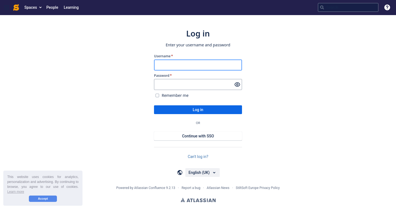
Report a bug (191, 188)
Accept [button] (43, 198)
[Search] (322, 7)
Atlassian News (218, 188)
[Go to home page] (16, 7)
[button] (6, 7)
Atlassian (198, 200)
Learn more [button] (15, 192)
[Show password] (237, 84)
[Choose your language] (202, 172)
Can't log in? (198, 156)
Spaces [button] (30, 7)
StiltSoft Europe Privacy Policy (258, 188)
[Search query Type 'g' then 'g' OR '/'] (348, 7)
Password (163, 76)
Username (163, 56)
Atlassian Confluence (149, 188)
